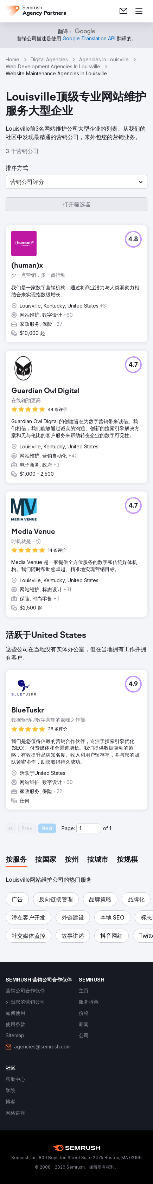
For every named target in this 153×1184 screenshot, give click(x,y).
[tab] (16, 860)
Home (12, 59)
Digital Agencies (49, 59)
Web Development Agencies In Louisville (53, 66)
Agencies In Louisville (104, 59)
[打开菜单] (138, 11)
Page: (68, 828)
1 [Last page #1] (110, 828)
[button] (76, 182)
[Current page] (88, 828)
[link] (123, 11)
